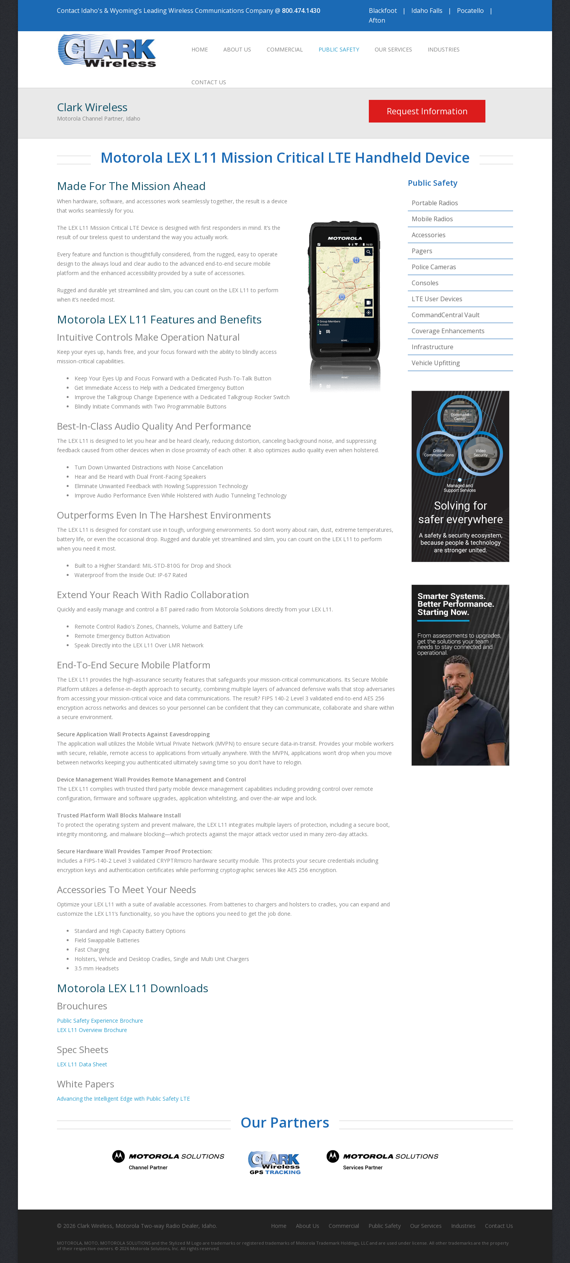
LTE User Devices (437, 299)
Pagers (422, 251)
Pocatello (470, 10)
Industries (444, 49)
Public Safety (339, 49)
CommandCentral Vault (446, 315)
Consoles (425, 283)
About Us (237, 49)
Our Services (393, 49)
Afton (377, 20)
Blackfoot (383, 10)
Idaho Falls (427, 10)
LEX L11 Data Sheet (82, 1064)
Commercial (285, 49)
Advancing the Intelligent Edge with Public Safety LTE (123, 1098)
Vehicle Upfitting (436, 363)
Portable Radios (435, 203)
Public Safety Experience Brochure (100, 1020)
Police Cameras (434, 267)
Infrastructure (432, 347)
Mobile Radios (432, 219)
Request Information (427, 111)
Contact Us (208, 82)
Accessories (429, 235)
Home (199, 49)
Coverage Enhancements (448, 331)
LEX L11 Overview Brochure (92, 1030)
